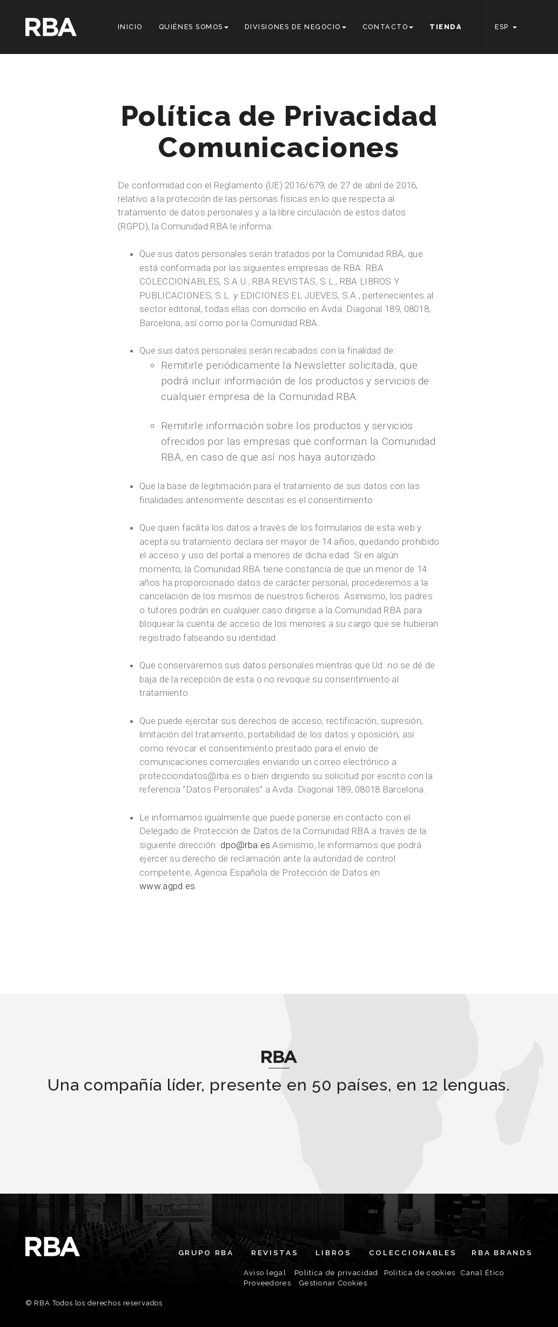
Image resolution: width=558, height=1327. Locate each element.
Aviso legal (265, 1273)
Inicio (130, 27)
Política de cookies (420, 1273)
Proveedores (267, 1283)
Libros (333, 1252)
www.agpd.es (167, 886)
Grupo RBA (206, 1252)
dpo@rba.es (245, 844)
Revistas (275, 1252)
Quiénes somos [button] (193, 27)
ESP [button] (505, 27)
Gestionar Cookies (333, 1283)
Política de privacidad (336, 1273)
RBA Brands (502, 1252)
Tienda (445, 27)
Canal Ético (482, 1273)
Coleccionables (413, 1252)
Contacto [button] (387, 27)
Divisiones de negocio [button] (295, 27)
